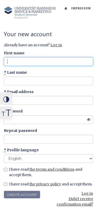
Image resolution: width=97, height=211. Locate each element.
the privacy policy (45, 184)
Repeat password (20, 130)
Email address (19, 91)
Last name (15, 72)
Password (13, 111)
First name (14, 53)
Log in (56, 45)
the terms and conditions (51, 169)
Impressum (81, 8)
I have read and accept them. (43, 172)
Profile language (21, 150)
